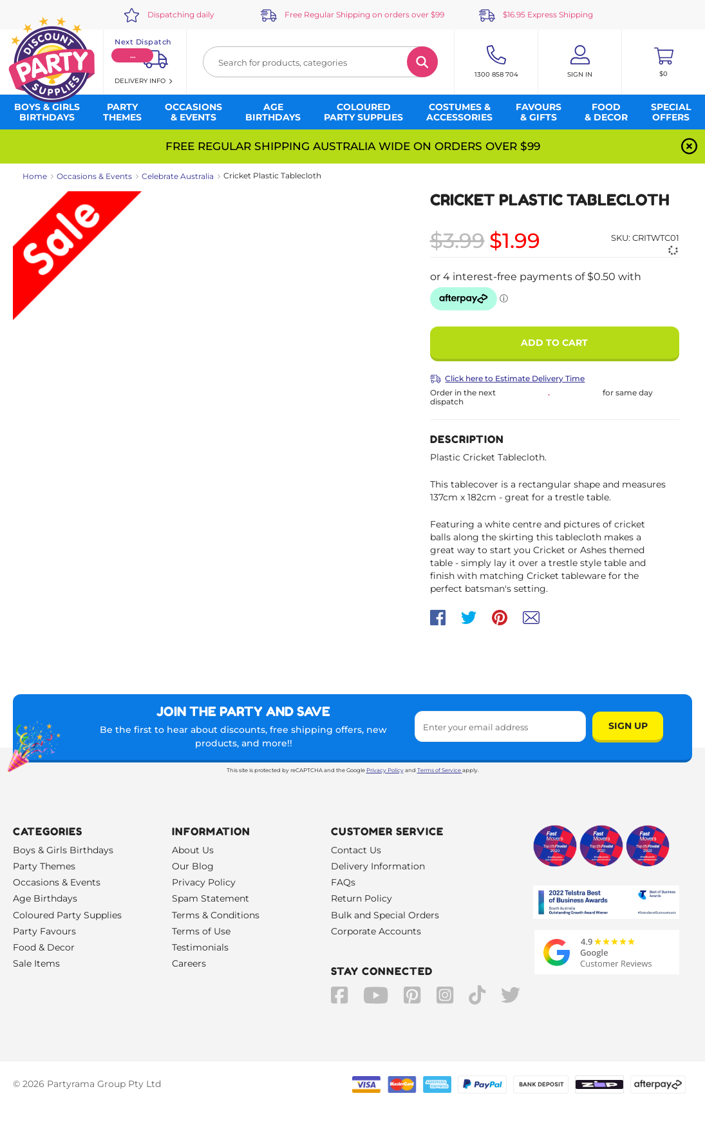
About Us (193, 850)
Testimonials (200, 947)
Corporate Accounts (376, 931)
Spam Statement (210, 898)
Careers (189, 963)
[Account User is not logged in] (579, 62)
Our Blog (193, 866)
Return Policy (361, 898)
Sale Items (36, 963)
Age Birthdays (45, 898)
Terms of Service (439, 770)
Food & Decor (44, 947)
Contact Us (356, 850)
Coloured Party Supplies (67, 915)
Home (35, 176)
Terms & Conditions (215, 915)
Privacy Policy (385, 770)
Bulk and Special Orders (385, 915)
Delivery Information (378, 866)
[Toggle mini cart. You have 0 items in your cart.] (663, 62)
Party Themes (44, 866)
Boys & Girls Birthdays (63, 850)
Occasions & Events (94, 176)
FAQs (343, 882)
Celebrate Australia (178, 176)
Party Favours (44, 931)
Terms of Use (201, 931)
